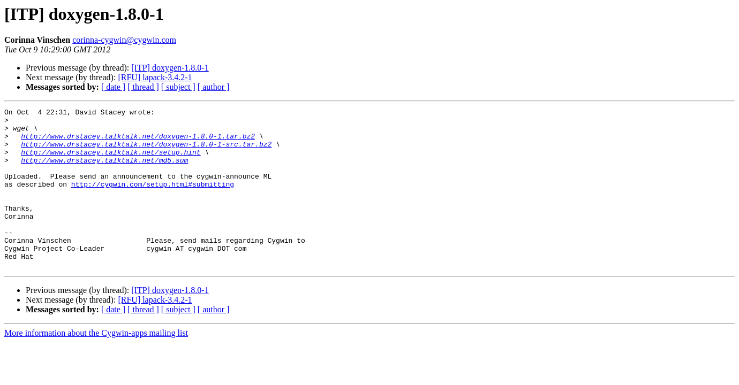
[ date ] (113, 86)
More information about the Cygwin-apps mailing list (96, 364)
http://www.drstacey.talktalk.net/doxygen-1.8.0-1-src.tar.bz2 (146, 152)
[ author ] (214, 86)
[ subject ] (178, 86)
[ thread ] (143, 86)
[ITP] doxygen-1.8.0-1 (169, 67)
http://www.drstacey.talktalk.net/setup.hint (110, 161)
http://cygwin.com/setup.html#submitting (152, 200)
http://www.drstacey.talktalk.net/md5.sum (104, 171)
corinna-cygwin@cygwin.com (124, 39)
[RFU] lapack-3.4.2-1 (155, 77)
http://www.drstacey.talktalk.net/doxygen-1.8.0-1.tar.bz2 (138, 142)
